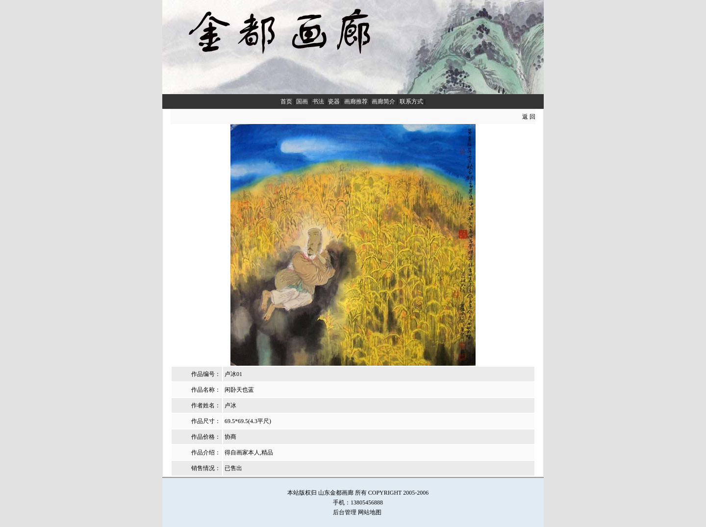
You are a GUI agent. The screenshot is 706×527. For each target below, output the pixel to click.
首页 (286, 101)
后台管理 (344, 512)
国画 (302, 101)
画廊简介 (383, 101)
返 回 (528, 116)
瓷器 (334, 101)
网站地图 (369, 512)
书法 (318, 101)
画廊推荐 (356, 101)
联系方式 (411, 101)
